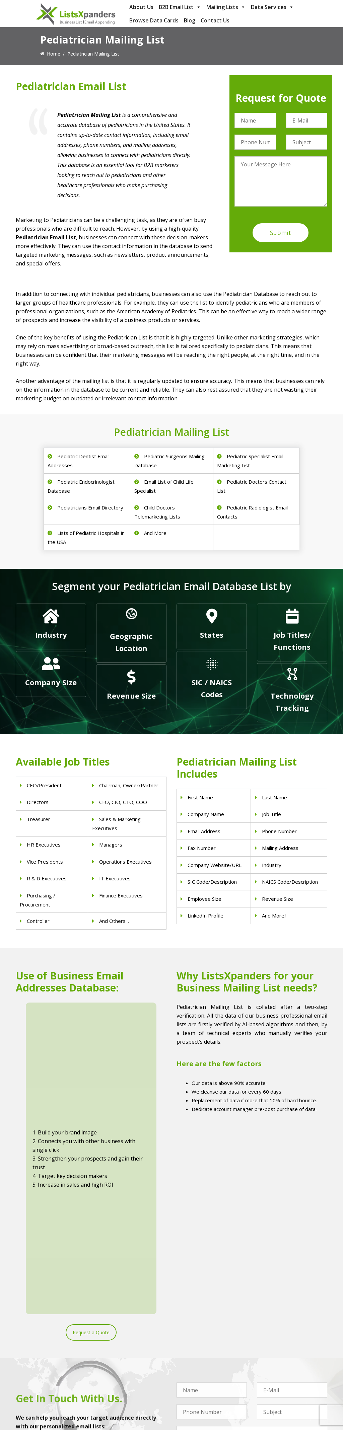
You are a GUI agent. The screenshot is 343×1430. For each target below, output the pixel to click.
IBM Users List (273, 1385)
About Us (141, 7)
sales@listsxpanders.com (51, 1352)
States (211, 635)
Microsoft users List (278, 1377)
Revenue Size (131, 696)
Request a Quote (91, 1107)
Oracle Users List (275, 1394)
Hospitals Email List (117, 1365)
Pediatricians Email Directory (90, 507)
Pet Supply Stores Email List (207, 1347)
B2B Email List (180, 7)
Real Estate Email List (200, 1356)
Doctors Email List (116, 1347)
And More (155, 533)
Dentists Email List (116, 1339)
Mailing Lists (226, 7)
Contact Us (215, 20)
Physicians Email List (118, 1330)
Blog (189, 20)
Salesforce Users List (279, 1368)
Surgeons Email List (117, 1373)
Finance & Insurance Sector (206, 1365)
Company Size (51, 682)
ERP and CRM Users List (283, 1342)
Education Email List (198, 1400)
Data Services (272, 7)
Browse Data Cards (154, 20)
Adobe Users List (275, 1351)
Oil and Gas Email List (200, 1373)
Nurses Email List (115, 1382)
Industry (51, 635)
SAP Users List (272, 1359)
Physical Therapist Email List (126, 1356)
